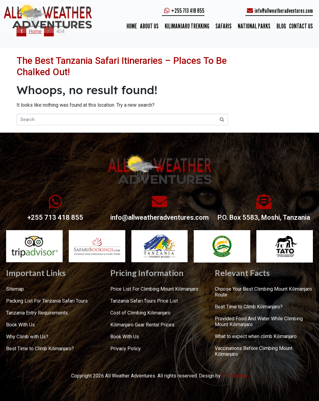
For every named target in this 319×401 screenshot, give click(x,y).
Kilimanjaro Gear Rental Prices (142, 325)
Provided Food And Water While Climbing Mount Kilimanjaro (259, 321)
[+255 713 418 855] (55, 201)
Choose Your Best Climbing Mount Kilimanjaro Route (263, 292)
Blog (281, 26)
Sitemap (15, 289)
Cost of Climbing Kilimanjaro (140, 313)
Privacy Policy (125, 348)
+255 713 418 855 (55, 217)
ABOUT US (149, 26)
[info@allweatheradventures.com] (159, 201)
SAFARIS (223, 26)
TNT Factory (235, 376)
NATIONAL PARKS (254, 26)
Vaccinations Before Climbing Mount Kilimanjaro (253, 351)
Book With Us (20, 325)
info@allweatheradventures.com (159, 217)
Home (132, 26)
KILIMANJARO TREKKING (187, 26)
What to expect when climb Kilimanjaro (256, 336)
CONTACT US (301, 26)
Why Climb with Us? (27, 337)
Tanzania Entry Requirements (37, 313)
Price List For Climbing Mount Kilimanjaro (154, 289)
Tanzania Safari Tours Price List (144, 301)
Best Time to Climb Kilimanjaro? (40, 348)
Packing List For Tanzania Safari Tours (47, 301)
